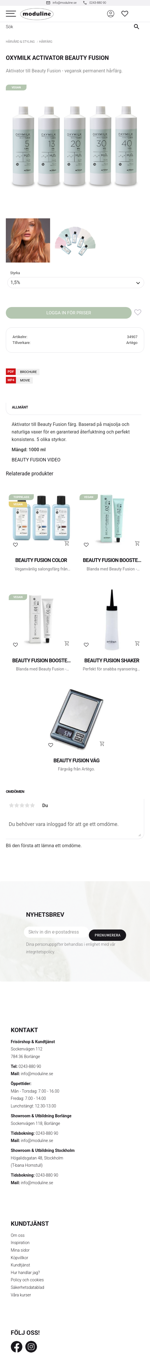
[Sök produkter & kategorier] (63, 26)
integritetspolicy (40, 952)
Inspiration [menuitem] (20, 1242)
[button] (11, 14)
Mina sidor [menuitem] (20, 1250)
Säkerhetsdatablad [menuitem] (27, 1287)
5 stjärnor (32, 805)
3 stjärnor (21, 805)
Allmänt (20, 407)
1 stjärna (11, 805)
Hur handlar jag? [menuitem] (25, 1272)
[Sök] (138, 26)
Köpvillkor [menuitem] (19, 1257)
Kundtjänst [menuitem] (20, 1265)
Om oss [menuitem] (17, 1235)
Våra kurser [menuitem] (21, 1295)
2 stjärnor (16, 805)
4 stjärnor (27, 805)
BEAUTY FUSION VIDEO (36, 460)
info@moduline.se (37, 1073)
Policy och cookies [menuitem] (27, 1280)
